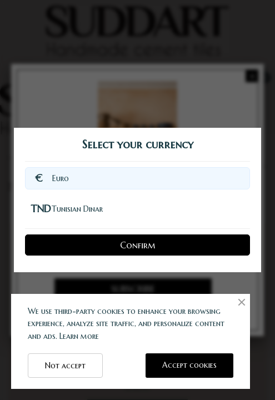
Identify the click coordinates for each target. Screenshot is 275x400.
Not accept (65, 366)
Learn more (79, 336)
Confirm (137, 245)
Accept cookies (189, 365)
